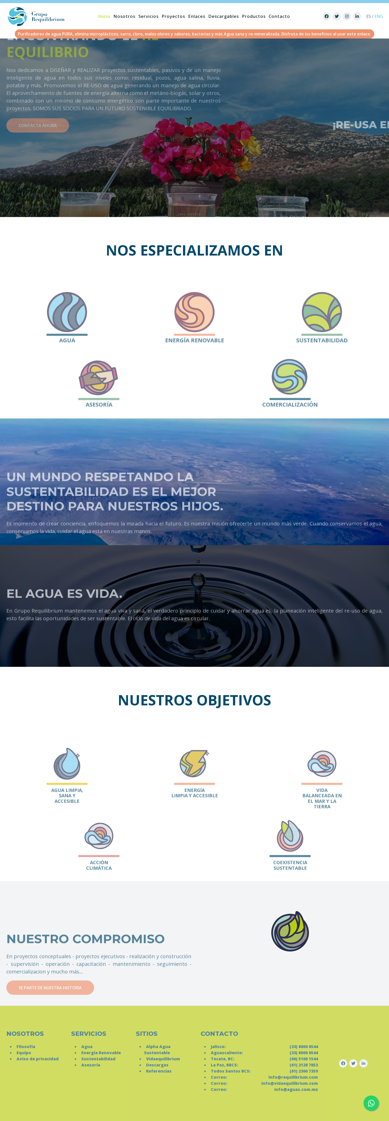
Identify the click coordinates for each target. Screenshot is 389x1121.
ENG (378, 16)
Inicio (104, 16)
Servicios (148, 16)
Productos (254, 16)
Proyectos (173, 16)
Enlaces (196, 16)
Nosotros (124, 16)
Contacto (279, 16)
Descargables (223, 16)
